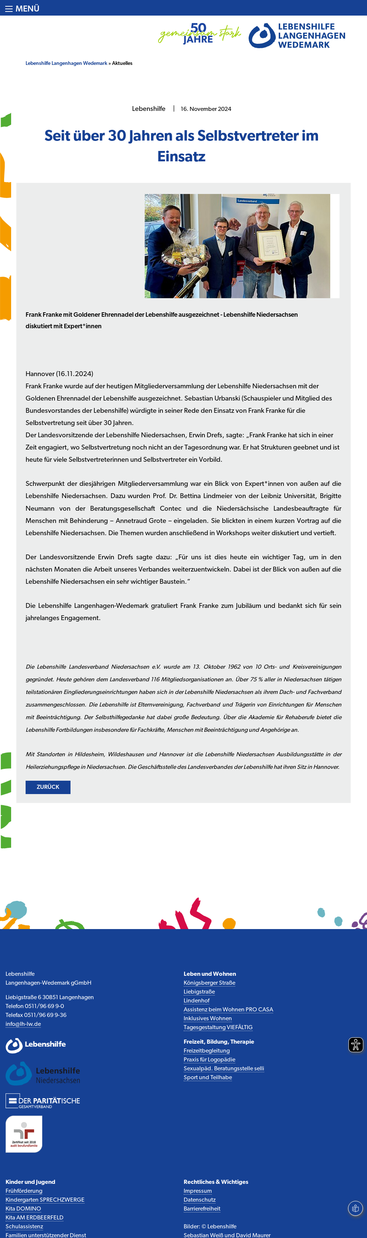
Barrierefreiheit (202, 1209)
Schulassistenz (24, 1227)
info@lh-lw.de (23, 1024)
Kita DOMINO (23, 1209)
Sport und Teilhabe (208, 1078)
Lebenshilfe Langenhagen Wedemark (66, 63)
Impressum (198, 1191)
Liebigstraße (199, 992)
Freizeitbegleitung (207, 1051)
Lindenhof (196, 1001)
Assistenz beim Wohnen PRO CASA (228, 1010)
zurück (48, 787)
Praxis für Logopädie (209, 1060)
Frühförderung (24, 1191)
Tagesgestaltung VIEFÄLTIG (218, 1028)
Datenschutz (200, 1200)
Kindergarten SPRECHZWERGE (45, 1200)
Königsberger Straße (209, 983)
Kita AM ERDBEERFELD (34, 1218)
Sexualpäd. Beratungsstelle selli (224, 1069)
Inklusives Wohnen (208, 1019)
